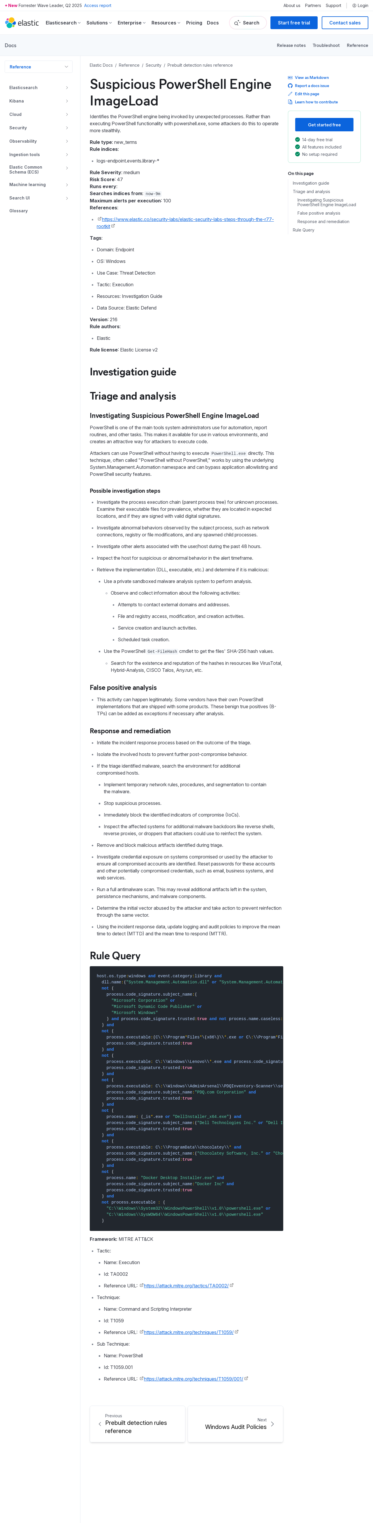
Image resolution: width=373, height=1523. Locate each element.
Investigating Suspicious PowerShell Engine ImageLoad (327, 202)
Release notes (291, 45)
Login (360, 5)
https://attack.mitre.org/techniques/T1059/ (189, 1332)
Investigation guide (311, 183)
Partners (313, 5)
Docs (213, 23)
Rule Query (303, 230)
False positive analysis (319, 213)
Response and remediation (323, 221)
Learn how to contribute (313, 102)
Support (333, 5)
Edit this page (303, 93)
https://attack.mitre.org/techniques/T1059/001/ (193, 1379)
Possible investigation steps (125, 490)
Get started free (324, 124)
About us (292, 5)
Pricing (194, 23)
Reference (357, 45)
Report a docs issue (308, 85)
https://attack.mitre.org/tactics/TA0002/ (186, 1286)
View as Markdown (308, 77)
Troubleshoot (326, 45)
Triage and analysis (311, 191)
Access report (97, 5)
